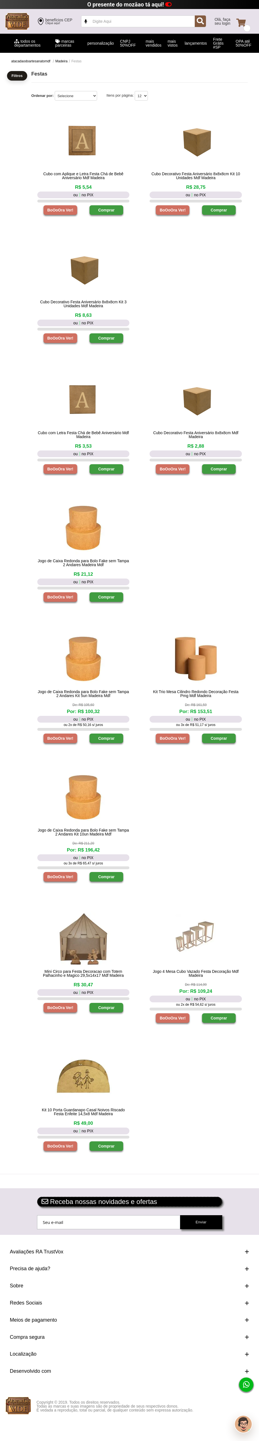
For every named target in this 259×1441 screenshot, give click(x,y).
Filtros (17, 76)
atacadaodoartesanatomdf (30, 61)
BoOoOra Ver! (60, 210)
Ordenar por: (42, 96)
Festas (76, 61)
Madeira (61, 61)
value (143, 21)
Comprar (106, 210)
